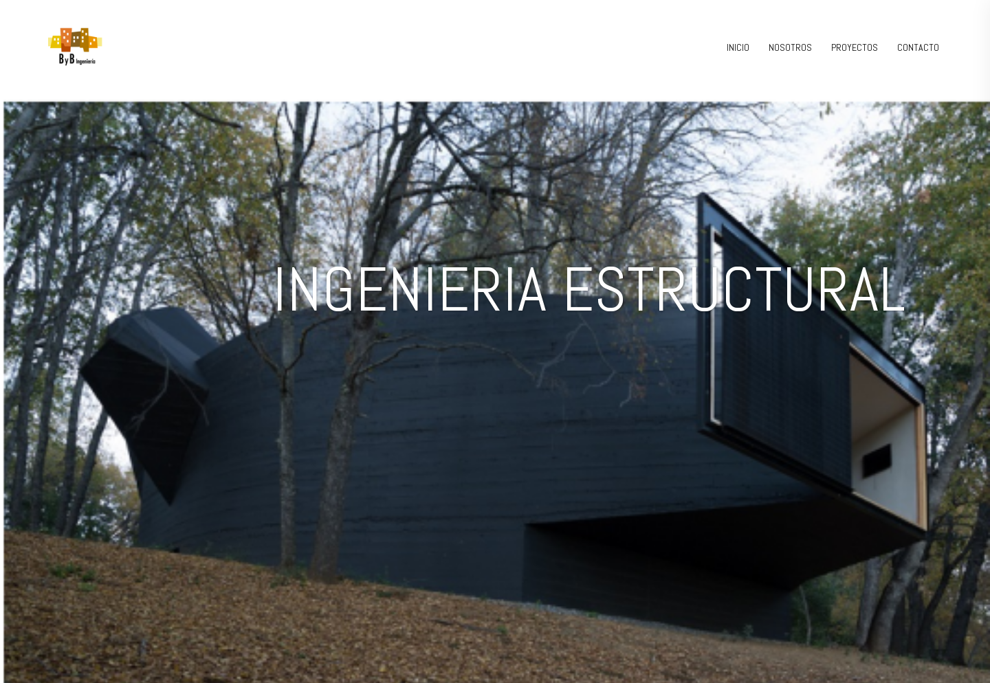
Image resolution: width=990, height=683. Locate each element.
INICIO (738, 47)
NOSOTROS (790, 47)
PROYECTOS (854, 47)
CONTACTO (918, 47)
